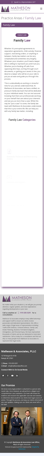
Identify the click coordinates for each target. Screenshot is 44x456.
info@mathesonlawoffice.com (17, 366)
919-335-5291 (25, 313)
